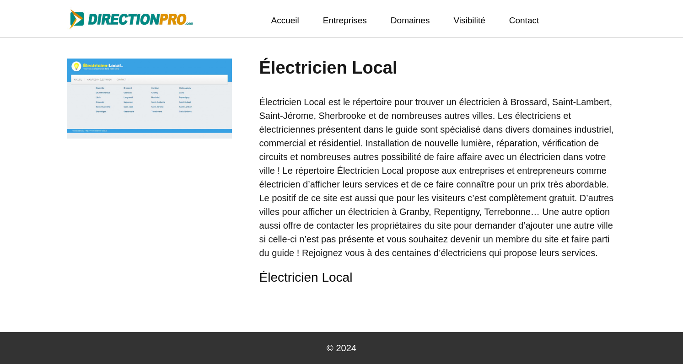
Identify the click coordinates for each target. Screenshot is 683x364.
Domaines (410, 20)
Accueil (285, 20)
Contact (524, 20)
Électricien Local (306, 277)
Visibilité (469, 20)
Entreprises (345, 20)
